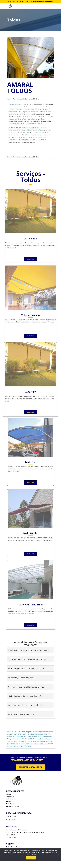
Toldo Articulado (11, 799)
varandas (36, 245)
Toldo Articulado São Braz (20, 744)
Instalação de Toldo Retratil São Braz (23, 739)
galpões (11, 114)
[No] (58, 855)
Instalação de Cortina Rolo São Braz (19, 736)
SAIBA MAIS (30, 259)
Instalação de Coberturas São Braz (38, 734)
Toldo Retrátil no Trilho (13, 806)
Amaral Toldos (14, 104)
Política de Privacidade (13, 847)
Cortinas (28, 130)
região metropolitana (15, 109)
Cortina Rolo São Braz (18, 734)
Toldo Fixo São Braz (36, 744)
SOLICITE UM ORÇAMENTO (30, 767)
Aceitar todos (31, 858)
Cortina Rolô (10, 797)
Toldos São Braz (26, 746)
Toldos (44, 128)
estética (53, 319)
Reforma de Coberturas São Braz (25, 741)
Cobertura (9, 794)
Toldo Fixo (9, 801)
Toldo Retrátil (10, 804)
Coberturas (12, 130)
